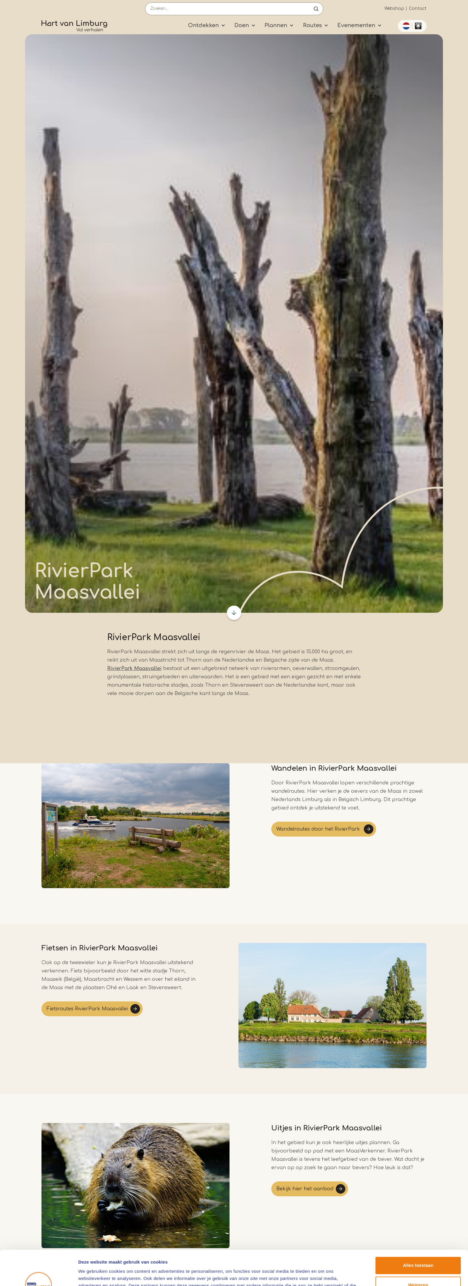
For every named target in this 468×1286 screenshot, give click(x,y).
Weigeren (418, 1249)
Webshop (394, 8)
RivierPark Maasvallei (134, 668)
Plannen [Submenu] (275, 25)
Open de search (316, 8)
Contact (418, 8)
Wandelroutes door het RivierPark (318, 829)
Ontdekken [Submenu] (203, 25)
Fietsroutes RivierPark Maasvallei (87, 1009)
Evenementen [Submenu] (356, 25)
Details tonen (92, 1274)
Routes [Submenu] (312, 25)
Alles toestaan (418, 1230)
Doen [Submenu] (241, 25)
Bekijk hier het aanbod (304, 1189)
